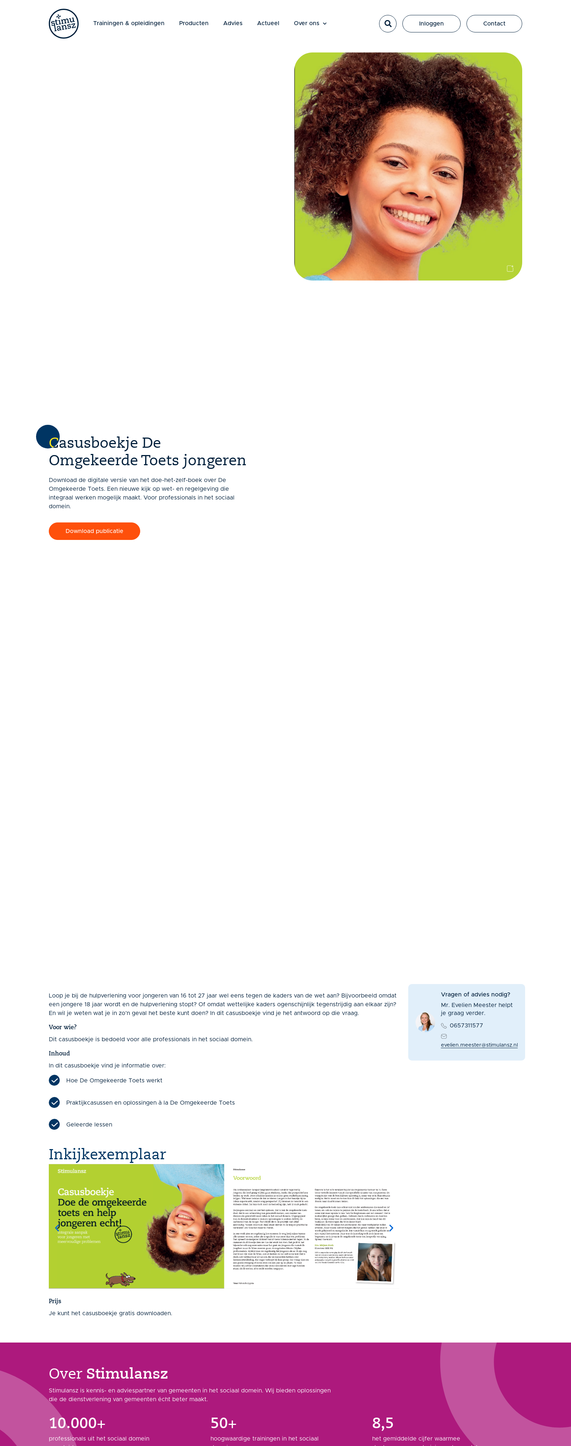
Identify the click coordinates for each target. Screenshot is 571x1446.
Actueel (268, 23)
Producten (194, 23)
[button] (388, 23)
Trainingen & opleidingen (129, 23)
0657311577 (466, 1025)
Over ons (310, 23)
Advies (233, 23)
